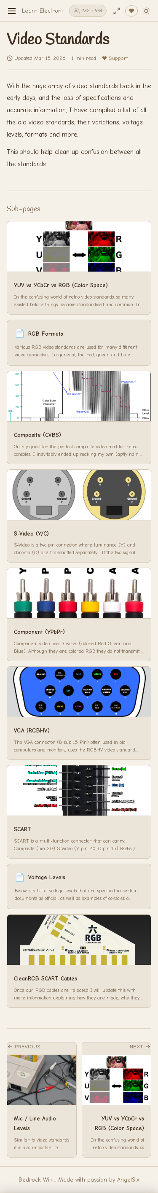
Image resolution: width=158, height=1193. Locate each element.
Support (115, 58)
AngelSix (128, 1179)
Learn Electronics (45, 10)
